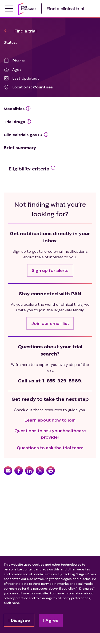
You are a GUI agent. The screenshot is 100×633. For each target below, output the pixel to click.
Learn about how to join (50, 419)
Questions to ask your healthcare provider (50, 433)
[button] (50, 270)
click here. (12, 603)
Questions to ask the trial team (50, 447)
